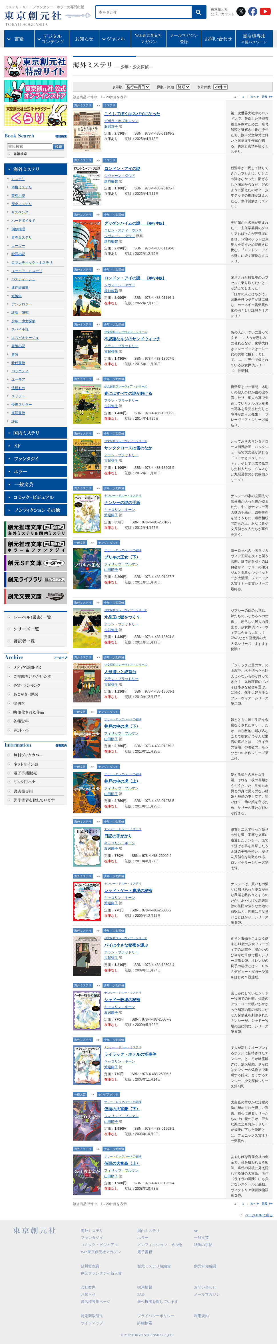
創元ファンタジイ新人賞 (101, 1273)
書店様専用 (254, 39)
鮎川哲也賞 (90, 1266)
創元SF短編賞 (205, 1266)
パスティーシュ (23, 279)
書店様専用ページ (96, 1301)
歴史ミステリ (21, 204)
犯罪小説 (18, 254)
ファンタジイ (92, 1237)
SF (196, 1231)
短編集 (16, 296)
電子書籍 (144, 1252)
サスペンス (20, 212)
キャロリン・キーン (119, 510)
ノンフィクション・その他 (159, 1245)
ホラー (142, 1237)
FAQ (140, 1294)
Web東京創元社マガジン (148, 38)
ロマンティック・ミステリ (32, 263)
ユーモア (18, 379)
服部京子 (111, 127)
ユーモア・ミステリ (26, 271)
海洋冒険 (18, 413)
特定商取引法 (92, 1316)
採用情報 (144, 1287)
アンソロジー (21, 304)
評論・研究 (20, 313)
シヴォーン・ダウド (119, 176)
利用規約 (201, 1316)
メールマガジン (207, 1294)
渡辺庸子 (111, 515)
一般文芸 (80, 542)
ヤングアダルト (108, 542)
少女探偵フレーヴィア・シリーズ (125, 331)
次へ (253, 96)
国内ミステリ (148, 1231)
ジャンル (116, 38)
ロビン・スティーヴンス (123, 230)
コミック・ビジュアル (99, 1245)
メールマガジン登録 (184, 38)
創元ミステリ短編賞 (154, 1266)
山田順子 (111, 570)
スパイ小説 (20, 329)
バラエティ (20, 371)
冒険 (14, 355)
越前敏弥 (111, 181)
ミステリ (18, 179)
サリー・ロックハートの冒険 (122, 550)
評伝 (14, 421)
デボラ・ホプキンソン (121, 121)
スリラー (18, 396)
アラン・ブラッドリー (121, 346)
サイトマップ (92, 1323)
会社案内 (88, 1287)
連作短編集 (20, 287)
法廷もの (18, 388)
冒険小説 (18, 346)
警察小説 (18, 196)
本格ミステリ (21, 187)
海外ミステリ (82, 105)
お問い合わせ (218, 38)
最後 (265, 96)
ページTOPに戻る (259, 1215)
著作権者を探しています (157, 1301)
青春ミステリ (21, 237)
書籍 (19, 38)
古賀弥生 (111, 351)
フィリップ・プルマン (121, 564)
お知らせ (84, 38)
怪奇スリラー (21, 405)
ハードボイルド (23, 221)
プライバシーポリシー (155, 1316)
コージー (18, 246)
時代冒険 (18, 363)
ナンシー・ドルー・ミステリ (122, 495)
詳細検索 (144, 1323)
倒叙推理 (18, 229)
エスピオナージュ (25, 338)
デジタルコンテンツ (52, 39)
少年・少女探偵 (23, 321)
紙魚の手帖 (203, 1245)
